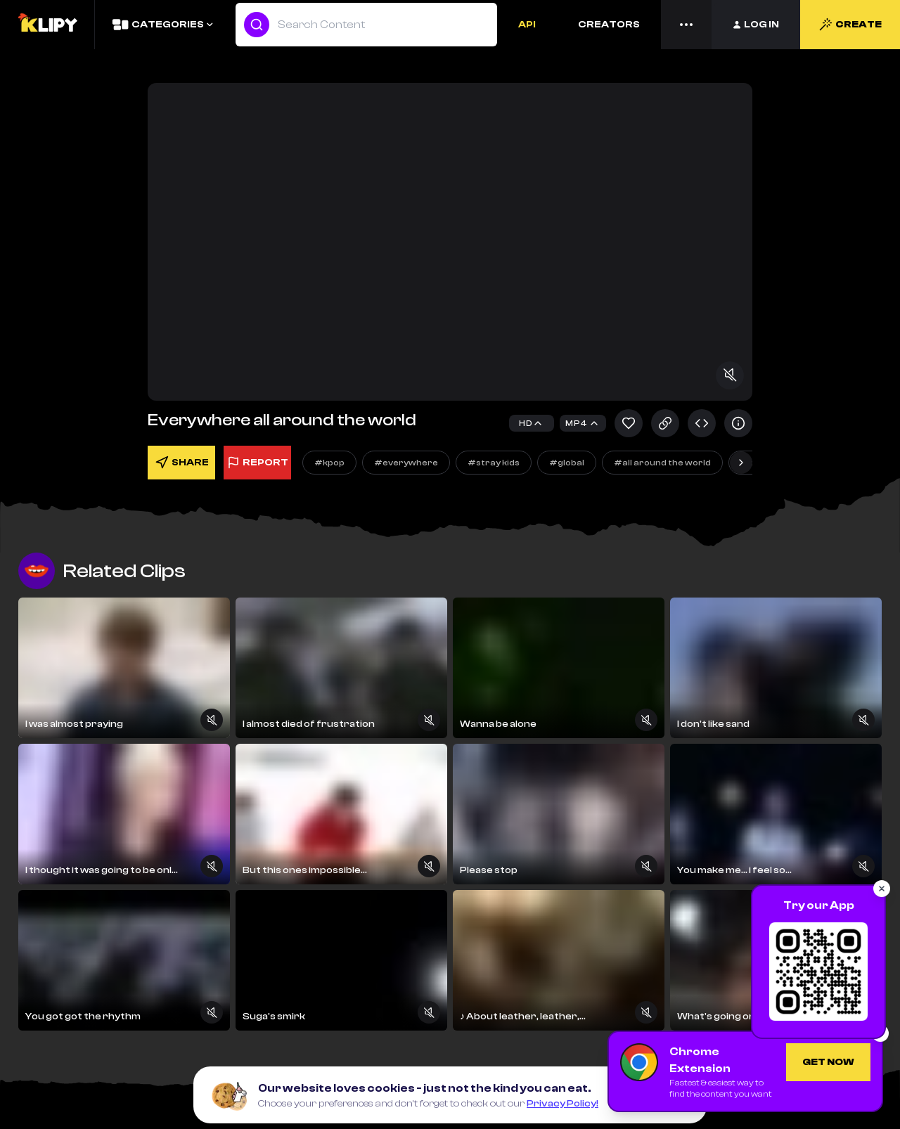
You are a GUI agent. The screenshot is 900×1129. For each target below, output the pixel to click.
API (527, 24)
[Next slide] (741, 462)
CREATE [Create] (850, 24)
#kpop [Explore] (329, 462)
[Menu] (686, 24)
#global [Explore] (566, 462)
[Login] (755, 24)
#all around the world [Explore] (662, 462)
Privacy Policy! (562, 1103)
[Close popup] (881, 888)
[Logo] (47, 24)
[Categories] (162, 24)
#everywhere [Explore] (406, 462)
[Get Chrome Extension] (828, 1062)
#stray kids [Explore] (494, 462)
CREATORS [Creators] (609, 24)
